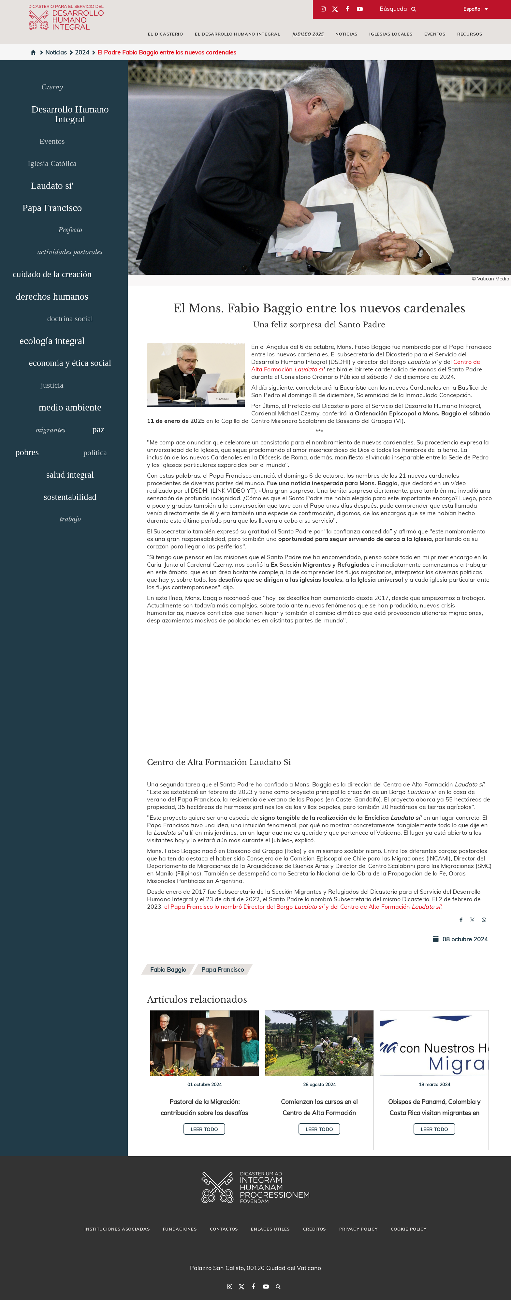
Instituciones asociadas (117, 1229)
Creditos (314, 1229)
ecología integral (52, 340)
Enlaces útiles (270, 1229)
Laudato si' (52, 185)
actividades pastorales (70, 252)
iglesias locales (390, 34)
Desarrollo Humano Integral (70, 114)
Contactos (224, 1229)
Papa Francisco (52, 207)
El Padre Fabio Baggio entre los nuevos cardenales (163, 52)
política (95, 452)
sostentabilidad (70, 497)
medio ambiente (70, 407)
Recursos (469, 34)
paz (98, 429)
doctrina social (70, 318)
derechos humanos (52, 296)
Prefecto (70, 230)
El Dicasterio (165, 34)
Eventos (434, 34)
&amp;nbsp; (319, 689)
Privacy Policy (358, 1229)
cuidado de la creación (52, 274)
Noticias (346, 34)
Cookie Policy (409, 1229)
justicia (52, 385)
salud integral (70, 475)
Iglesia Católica (52, 163)
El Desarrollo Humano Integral (237, 34)
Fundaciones (180, 1229)
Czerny (52, 87)
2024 (78, 52)
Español (472, 9)
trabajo (70, 519)
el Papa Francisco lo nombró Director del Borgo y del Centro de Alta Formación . (303, 906)
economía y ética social (70, 363)
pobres (27, 452)
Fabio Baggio (168, 969)
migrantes (51, 430)
